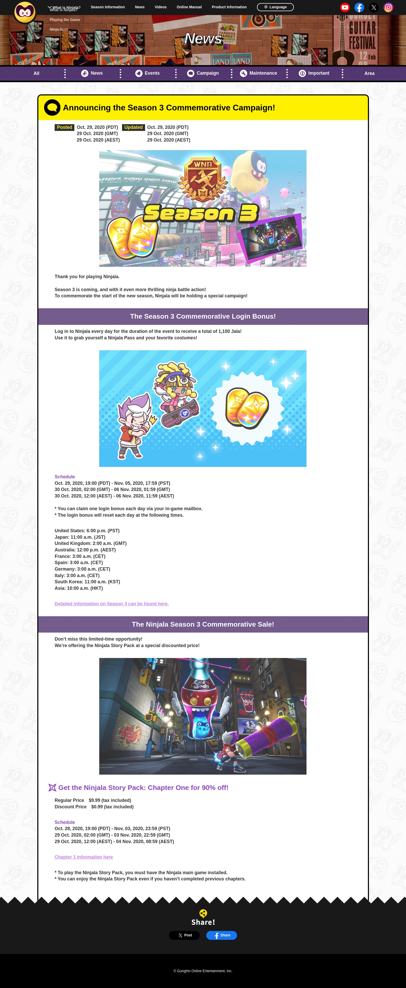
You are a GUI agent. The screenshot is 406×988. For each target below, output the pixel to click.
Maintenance (258, 73)
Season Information (108, 7)
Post (184, 935)
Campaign (203, 73)
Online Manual (189, 7)
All (36, 73)
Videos (161, 7)
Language (275, 7)
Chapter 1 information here (84, 857)
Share (221, 935)
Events (147, 73)
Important (314, 73)
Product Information (229, 7)
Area (370, 73)
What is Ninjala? (66, 7)
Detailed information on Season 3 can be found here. (112, 603)
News (140, 7)
